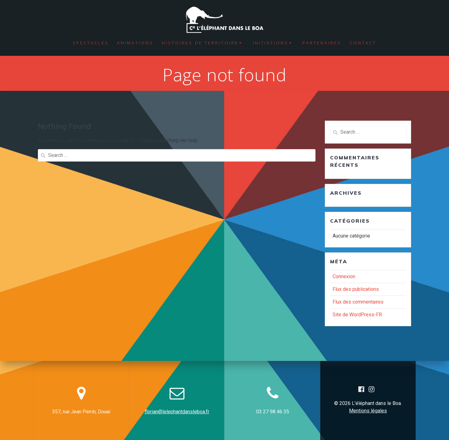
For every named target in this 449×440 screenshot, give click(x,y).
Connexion (344, 276)
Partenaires (321, 43)
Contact (363, 43)
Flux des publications (356, 289)
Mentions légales (368, 411)
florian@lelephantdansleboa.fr (177, 412)
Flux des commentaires (358, 302)
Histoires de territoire (200, 43)
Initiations (270, 43)
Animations (135, 43)
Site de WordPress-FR (357, 315)
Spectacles (91, 43)
